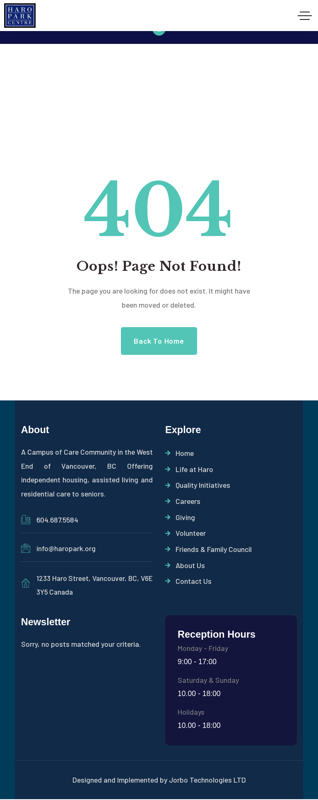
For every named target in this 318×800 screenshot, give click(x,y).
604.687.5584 (57, 519)
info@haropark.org (66, 548)
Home (179, 453)
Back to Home (159, 340)
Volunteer (185, 534)
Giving (180, 518)
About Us (185, 566)
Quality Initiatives (197, 485)
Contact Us (188, 583)
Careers (182, 501)
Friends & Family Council (208, 550)
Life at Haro (189, 469)
